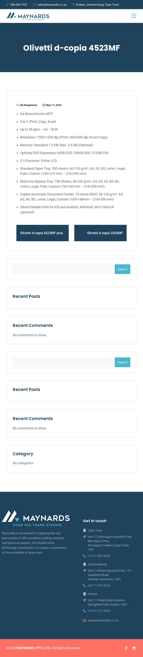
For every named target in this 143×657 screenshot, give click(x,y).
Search (122, 269)
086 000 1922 (17, 4)
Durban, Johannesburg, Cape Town (96, 4)
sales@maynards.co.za (49, 4)
